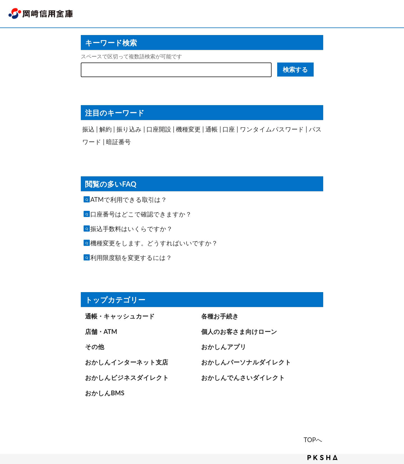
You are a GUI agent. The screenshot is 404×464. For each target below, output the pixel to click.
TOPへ (313, 440)
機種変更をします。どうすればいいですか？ (154, 243)
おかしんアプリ (223, 346)
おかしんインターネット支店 (126, 362)
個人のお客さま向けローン (239, 331)
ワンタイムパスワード (272, 129)
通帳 (211, 129)
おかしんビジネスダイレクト (127, 377)
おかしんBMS (104, 393)
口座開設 (158, 129)
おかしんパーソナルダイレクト (246, 362)
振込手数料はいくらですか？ (131, 228)
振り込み (129, 129)
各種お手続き (220, 316)
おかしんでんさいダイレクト (243, 377)
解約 (105, 129)
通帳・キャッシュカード (120, 316)
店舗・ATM (101, 331)
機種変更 (188, 129)
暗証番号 (118, 142)
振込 (88, 129)
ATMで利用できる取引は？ (128, 199)
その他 (94, 346)
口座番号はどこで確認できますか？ (141, 214)
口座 (228, 129)
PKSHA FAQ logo (322, 457)
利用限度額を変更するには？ (131, 257)
